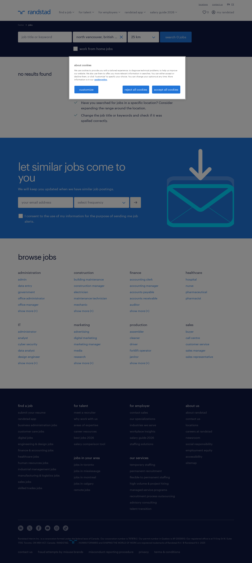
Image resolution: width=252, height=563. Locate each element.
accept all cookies (166, 89)
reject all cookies (136, 89)
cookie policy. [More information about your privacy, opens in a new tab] (100, 79)
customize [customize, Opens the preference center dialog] (86, 89)
